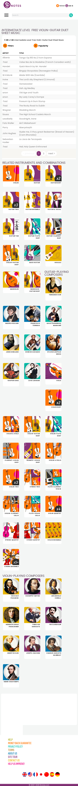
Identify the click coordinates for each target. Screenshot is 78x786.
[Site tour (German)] (57, 774)
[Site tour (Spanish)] (52, 774)
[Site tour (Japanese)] (41, 774)
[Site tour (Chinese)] (46, 774)
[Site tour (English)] (24, 774)
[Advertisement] (39, 24)
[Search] (71, 15)
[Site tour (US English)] (30, 774)
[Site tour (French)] (35, 774)
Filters (11, 46)
